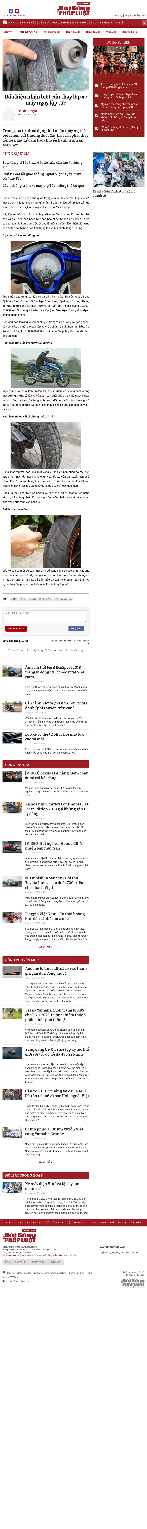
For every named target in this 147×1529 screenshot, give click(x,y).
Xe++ (83, 22)
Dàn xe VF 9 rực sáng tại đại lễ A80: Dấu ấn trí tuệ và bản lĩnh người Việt (57, 1093)
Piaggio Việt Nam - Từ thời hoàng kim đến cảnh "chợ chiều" (55, 916)
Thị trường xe (52, 32)
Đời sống (51, 22)
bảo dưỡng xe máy (63, 599)
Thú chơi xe (28, 32)
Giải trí (74, 22)
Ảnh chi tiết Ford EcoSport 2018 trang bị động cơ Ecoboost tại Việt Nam (54, 672)
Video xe (111, 32)
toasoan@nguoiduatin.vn (17, 1281)
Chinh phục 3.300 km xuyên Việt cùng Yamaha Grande (54, 1131)
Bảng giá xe (93, 32)
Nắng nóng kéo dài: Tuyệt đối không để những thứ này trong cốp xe (119, 117)
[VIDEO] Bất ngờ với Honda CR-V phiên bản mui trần (54, 846)
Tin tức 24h (39, 1262)
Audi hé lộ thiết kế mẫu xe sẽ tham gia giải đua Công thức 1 (56, 971)
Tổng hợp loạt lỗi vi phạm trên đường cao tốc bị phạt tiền (119, 96)
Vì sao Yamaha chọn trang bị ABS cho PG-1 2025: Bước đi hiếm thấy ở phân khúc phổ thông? (55, 1015)
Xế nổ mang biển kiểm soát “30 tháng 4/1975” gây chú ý (119, 86)
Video (107, 22)
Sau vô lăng (129, 32)
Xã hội (63, 22)
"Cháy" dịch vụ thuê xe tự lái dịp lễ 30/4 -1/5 (120, 129)
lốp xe (23, 599)
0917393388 (12, 1277)
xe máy (32, 599)
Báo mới (56, 1262)
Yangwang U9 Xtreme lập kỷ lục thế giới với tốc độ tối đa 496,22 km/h (57, 1052)
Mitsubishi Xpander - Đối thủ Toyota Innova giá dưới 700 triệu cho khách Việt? (54, 883)
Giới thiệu (21, 1262)
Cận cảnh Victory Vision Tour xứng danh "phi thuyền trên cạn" (56, 705)
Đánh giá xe (73, 32)
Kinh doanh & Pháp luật (26, 22)
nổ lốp (14, 599)
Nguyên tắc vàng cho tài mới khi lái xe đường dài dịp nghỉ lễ (120, 106)
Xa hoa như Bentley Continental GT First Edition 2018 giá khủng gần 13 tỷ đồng (57, 809)
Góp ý (128, 15)
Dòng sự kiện (119, 42)
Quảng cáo (139, 15)
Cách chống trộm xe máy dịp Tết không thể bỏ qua (43, 186)
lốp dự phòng (45, 599)
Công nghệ (95, 22)
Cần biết (118, 22)
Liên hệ (118, 15)
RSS (7, 1262)
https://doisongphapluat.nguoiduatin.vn (20, 1247)
